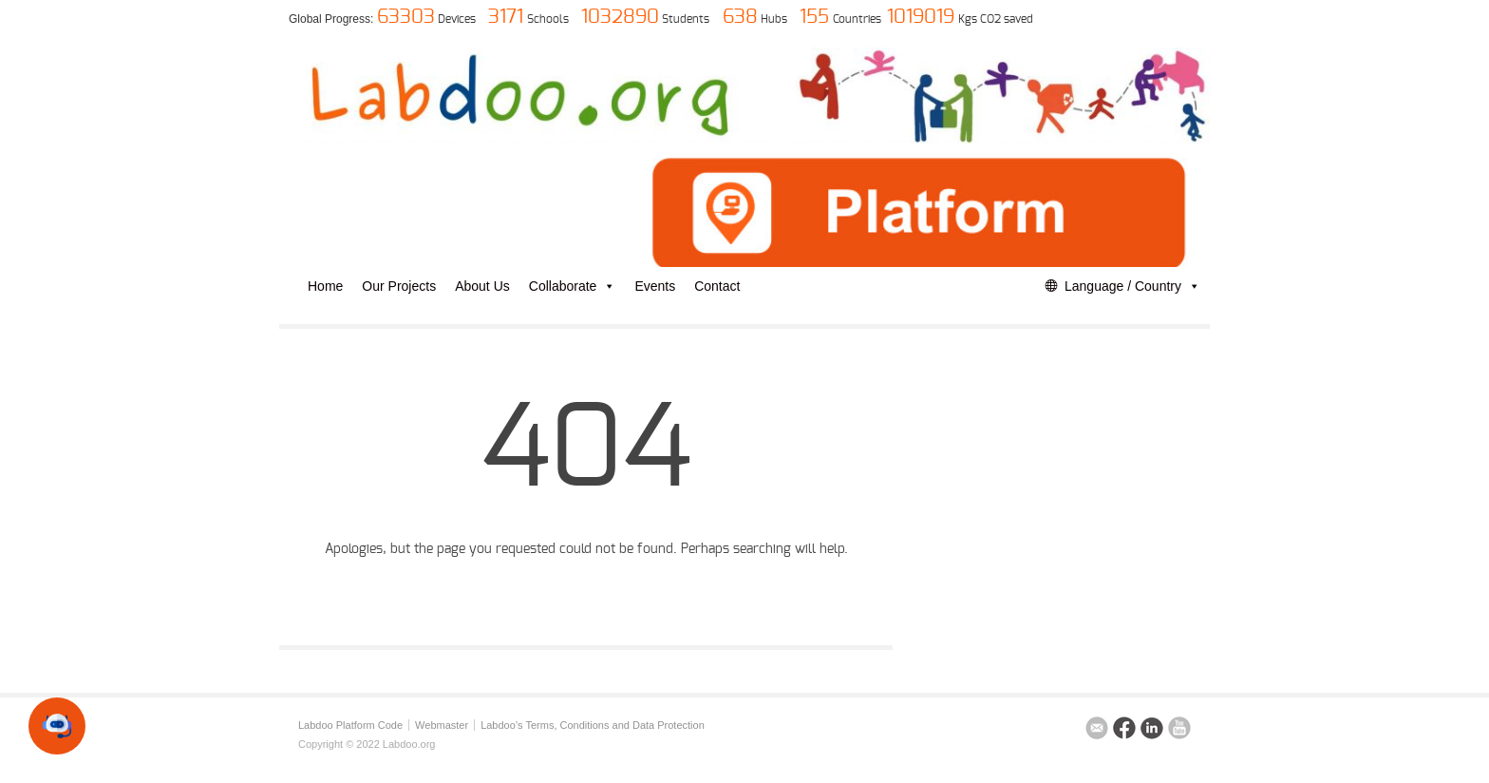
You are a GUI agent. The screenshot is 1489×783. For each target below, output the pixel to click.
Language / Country (1132, 286)
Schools (548, 19)
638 (740, 17)
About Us (482, 286)
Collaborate (572, 286)
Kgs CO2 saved (995, 19)
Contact (717, 286)
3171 (505, 17)
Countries (857, 19)
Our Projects (399, 286)
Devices (457, 19)
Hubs (774, 19)
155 (814, 17)
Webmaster (441, 725)
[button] (56, 725)
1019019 (920, 17)
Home (325, 286)
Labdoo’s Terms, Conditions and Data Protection (593, 725)
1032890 (620, 17)
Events (654, 286)
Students (685, 19)
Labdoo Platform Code (350, 725)
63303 (406, 17)
